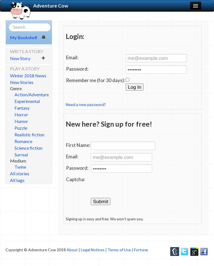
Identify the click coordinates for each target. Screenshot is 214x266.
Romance (23, 141)
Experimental (27, 101)
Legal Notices (92, 249)
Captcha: (75, 179)
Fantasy (22, 107)
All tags (17, 180)
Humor (21, 121)
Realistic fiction (29, 134)
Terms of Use (119, 249)
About (72, 249)
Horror (21, 114)
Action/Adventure (31, 94)
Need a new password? (86, 104)
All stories (19, 173)
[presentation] (133, 187)
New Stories (21, 82)
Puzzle (20, 127)
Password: (77, 69)
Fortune (141, 249)
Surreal (21, 154)
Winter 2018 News (28, 75)
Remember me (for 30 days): (95, 80)
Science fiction (28, 148)
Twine (20, 166)
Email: (72, 57)
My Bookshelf (27, 37)
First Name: (78, 145)
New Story (27, 58)
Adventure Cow (39, 6)
